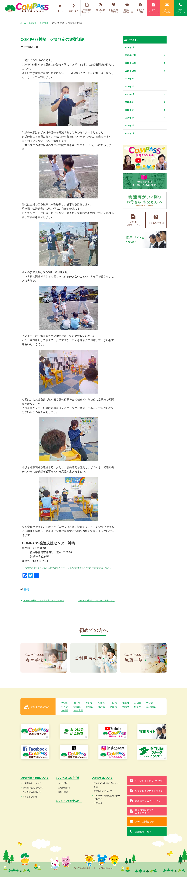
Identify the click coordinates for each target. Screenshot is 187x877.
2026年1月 (130, 47)
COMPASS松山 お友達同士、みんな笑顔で (43, 600)
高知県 (137, 703)
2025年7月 (130, 94)
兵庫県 (125, 703)
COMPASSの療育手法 (113, 8)
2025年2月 (130, 133)
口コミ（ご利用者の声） (69, 801)
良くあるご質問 (29, 797)
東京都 (101, 706)
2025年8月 (130, 86)
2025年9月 (130, 78)
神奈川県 (78, 710)
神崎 (26, 589)
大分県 (149, 703)
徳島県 (113, 706)
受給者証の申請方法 (31, 792)
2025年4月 (130, 118)
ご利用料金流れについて (87, 8)
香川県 (89, 703)
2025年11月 (130, 63)
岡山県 (76, 703)
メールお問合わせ (167, 8)
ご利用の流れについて (32, 788)
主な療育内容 (64, 788)
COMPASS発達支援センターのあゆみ (107, 797)
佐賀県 (137, 706)
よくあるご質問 (140, 8)
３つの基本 (63, 783)
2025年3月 (130, 125)
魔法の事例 (63, 792)
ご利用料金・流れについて (34, 778)
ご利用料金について (31, 783)
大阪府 (64, 703)
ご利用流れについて (133, 220)
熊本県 (64, 706)
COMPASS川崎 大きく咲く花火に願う (96, 600)
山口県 (113, 703)
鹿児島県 (151, 706)
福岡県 (101, 703)
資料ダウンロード (153, 8)
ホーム (60, 8)
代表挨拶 (98, 803)
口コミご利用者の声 (127, 8)
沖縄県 (64, 710)
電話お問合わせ (180, 8)
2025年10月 (130, 71)
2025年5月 (130, 110)
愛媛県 (76, 706)
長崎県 (89, 706)
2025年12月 (130, 55)
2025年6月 (130, 102)
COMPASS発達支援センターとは (107, 785)
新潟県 (125, 706)
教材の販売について (103, 791)
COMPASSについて (100, 8)
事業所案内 (73, 8)
